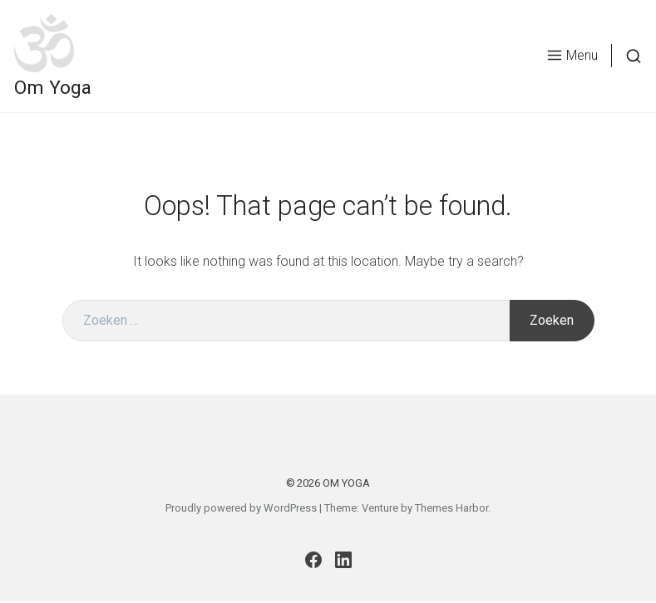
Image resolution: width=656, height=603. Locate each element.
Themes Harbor (451, 509)
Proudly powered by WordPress (241, 509)
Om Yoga (65, 100)
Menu (559, 68)
